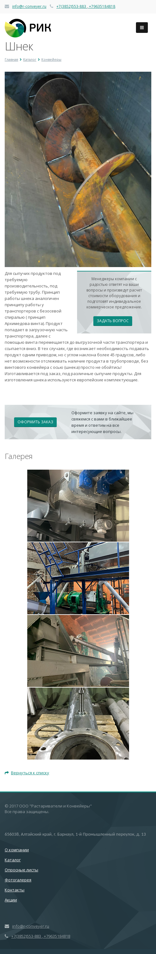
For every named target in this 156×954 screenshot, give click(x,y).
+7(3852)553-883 (71, 6)
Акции (11, 900)
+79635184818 (101, 6)
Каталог (13, 860)
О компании (17, 850)
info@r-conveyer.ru (29, 6)
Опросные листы (21, 870)
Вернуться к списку (27, 773)
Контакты (14, 890)
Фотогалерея (18, 880)
